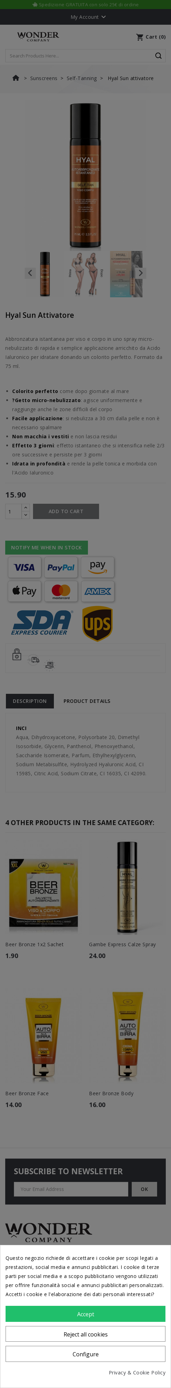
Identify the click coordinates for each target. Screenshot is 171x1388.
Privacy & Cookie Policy (137, 1372)
